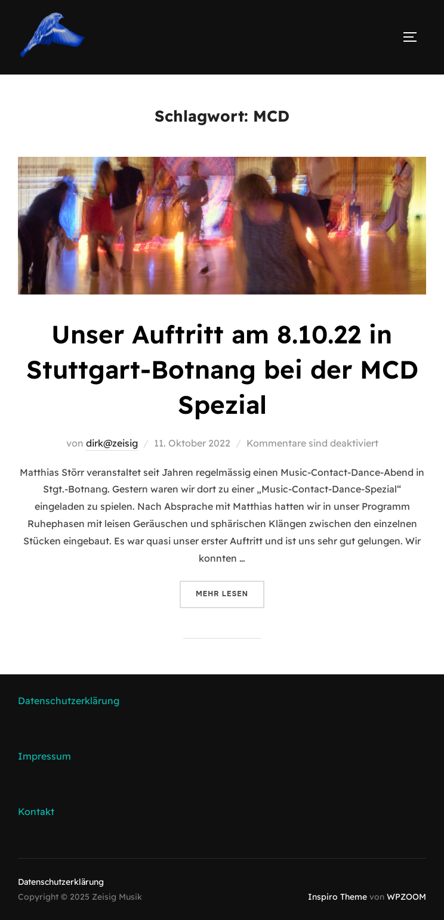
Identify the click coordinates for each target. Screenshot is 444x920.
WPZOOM (406, 896)
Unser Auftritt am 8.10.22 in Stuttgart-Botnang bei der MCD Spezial (222, 369)
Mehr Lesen (230, 593)
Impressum (44, 756)
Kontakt (36, 811)
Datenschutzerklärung (68, 701)
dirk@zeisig (112, 443)
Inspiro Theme (337, 896)
